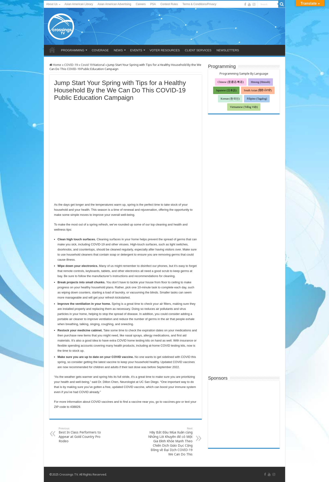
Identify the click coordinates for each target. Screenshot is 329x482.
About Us (51, 4)
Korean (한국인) (230, 98)
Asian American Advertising (114, 4)
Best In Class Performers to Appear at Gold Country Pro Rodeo (82, 435)
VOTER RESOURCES (165, 50)
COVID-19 (71, 65)
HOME (52, 50)
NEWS (118, 50)
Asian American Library (78, 4)
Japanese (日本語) (226, 90)
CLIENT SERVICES (198, 50)
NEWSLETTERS (228, 50)
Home (55, 65)
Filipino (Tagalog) (257, 98)
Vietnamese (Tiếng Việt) (244, 107)
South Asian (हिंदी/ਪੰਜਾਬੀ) (258, 90)
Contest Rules (169, 4)
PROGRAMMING (72, 50)
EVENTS (136, 50)
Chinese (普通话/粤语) (231, 82)
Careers (141, 4)
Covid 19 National (93, 65)
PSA (153, 4)
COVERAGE (100, 50)
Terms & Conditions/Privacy (199, 4)
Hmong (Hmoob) (260, 82)
